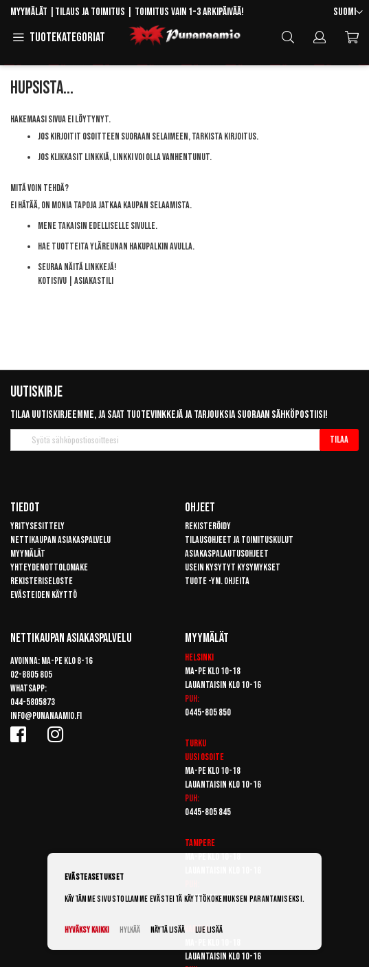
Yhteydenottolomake (49, 567)
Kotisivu (52, 281)
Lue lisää (209, 930)
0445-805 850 (208, 712)
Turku (195, 743)
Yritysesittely (37, 526)
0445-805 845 (208, 812)
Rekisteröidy (208, 526)
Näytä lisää (167, 930)
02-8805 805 (31, 674)
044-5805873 (32, 702)
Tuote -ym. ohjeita (217, 581)
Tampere (200, 843)
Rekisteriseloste (41, 581)
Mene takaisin (62, 226)
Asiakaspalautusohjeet (227, 553)
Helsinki (199, 657)
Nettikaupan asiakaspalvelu (60, 540)
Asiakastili (93, 281)
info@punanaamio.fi (46, 716)
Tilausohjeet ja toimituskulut (239, 540)
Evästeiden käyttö (43, 595)
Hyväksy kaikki (87, 930)
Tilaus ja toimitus (90, 12)
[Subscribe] (339, 440)
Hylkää (130, 930)
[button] (348, 13)
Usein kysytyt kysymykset (232, 567)
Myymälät (28, 12)
